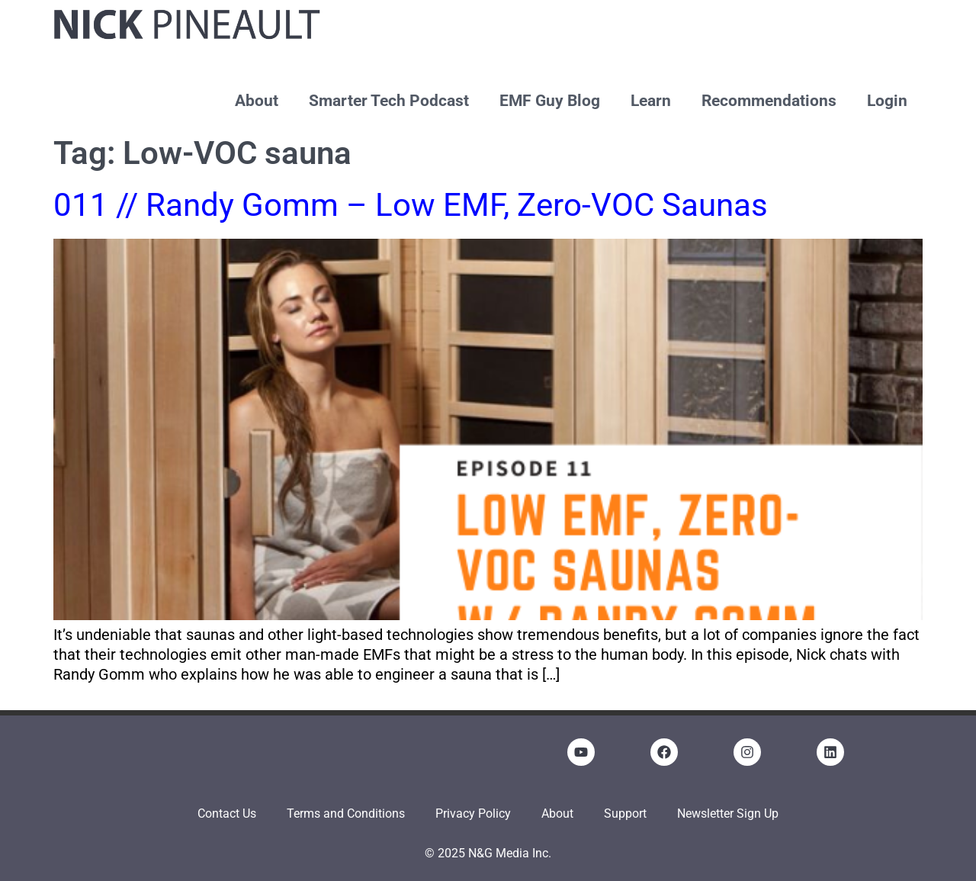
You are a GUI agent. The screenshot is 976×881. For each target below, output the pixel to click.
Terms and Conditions (346, 813)
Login (887, 101)
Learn (651, 101)
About (256, 101)
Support (625, 813)
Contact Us (226, 813)
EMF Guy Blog (549, 101)
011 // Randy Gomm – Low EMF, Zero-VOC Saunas (410, 204)
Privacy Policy (473, 813)
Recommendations (769, 101)
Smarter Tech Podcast (389, 101)
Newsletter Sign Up (728, 813)
